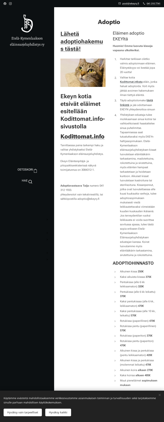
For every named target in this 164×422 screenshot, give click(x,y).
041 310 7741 (153, 3)
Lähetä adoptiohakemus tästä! (81, 41)
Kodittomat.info (82, 136)
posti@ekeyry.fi (130, 3)
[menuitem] (27, 195)
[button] (27, 180)
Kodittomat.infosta (131, 81)
